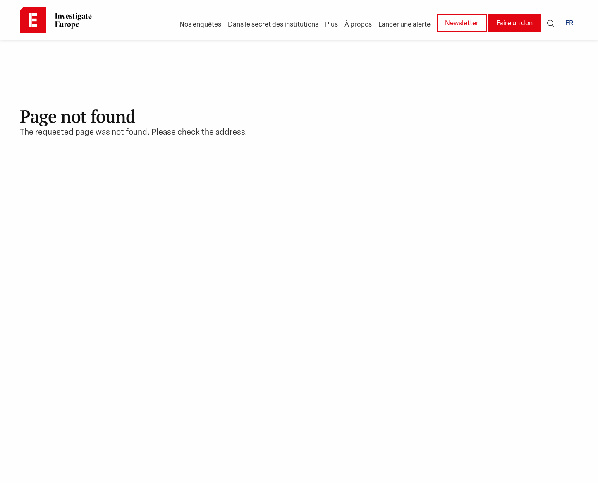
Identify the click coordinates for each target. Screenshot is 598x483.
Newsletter (461, 23)
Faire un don (514, 23)
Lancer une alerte (404, 25)
